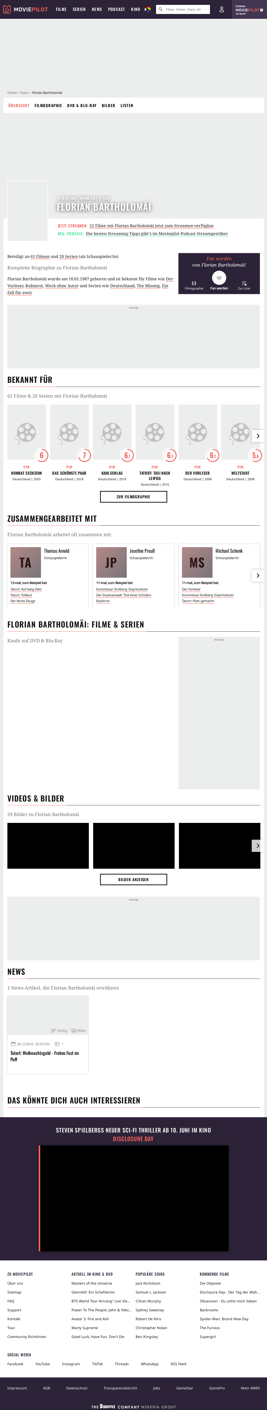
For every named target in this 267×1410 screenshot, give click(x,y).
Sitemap (14, 1292)
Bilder (109, 105)
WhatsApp (150, 1363)
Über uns (15, 1283)
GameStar (184, 1388)
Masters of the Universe (92, 1283)
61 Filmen (40, 256)
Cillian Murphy (148, 1301)
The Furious (210, 1327)
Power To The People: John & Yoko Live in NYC (102, 1309)
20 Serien (68, 256)
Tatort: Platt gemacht (198, 601)
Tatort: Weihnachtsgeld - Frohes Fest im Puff (44, 1056)
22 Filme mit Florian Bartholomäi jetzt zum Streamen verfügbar (152, 225)
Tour (11, 1327)
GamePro (217, 1388)
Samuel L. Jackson (151, 1292)
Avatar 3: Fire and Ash (90, 1318)
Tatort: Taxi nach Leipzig (154, 475)
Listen (127, 105)
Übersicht (19, 105)
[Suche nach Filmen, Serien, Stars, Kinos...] (183, 9)
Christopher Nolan (151, 1327)
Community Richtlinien (26, 1336)
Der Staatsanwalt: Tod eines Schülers (123, 595)
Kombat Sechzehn (26, 473)
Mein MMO (250, 1388)
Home (12, 92)
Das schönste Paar (69, 473)
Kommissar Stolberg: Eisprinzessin (122, 589)
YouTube (42, 1363)
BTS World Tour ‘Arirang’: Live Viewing (102, 1301)
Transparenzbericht (120, 1388)
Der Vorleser (197, 473)
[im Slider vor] (258, 436)
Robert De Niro (148, 1318)
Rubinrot (34, 285)
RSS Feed (178, 1363)
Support (14, 1309)
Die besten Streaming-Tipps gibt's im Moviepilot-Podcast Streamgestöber (157, 233)
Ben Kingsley (147, 1336)
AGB (46, 1388)
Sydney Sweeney (150, 1309)
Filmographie (48, 105)
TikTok (97, 1363)
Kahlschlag (112, 473)
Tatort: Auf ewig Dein (26, 589)
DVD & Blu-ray (82, 105)
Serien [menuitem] (79, 9)
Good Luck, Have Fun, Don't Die (98, 1336)
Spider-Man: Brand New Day (224, 1318)
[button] (194, 285)
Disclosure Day (133, 1138)
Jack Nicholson (148, 1283)
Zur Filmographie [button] (133, 496)
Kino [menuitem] (135, 9)
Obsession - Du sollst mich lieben (228, 1301)
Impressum (17, 1388)
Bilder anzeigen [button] (133, 879)
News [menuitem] (97, 9)
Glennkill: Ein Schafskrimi (93, 1292)
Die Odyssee (210, 1283)
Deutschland (122, 285)
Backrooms (209, 1309)
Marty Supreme (85, 1327)
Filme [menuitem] (61, 9)
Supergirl (208, 1336)
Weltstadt (240, 473)
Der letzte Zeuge (22, 601)
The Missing (148, 285)
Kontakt (13, 1318)
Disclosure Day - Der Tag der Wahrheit (230, 1292)
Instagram (71, 1363)
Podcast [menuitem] (116, 9)
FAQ (10, 1301)
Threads (122, 1363)
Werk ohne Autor (62, 285)
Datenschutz (77, 1388)
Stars (24, 92)
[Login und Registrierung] (221, 9)
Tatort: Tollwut (21, 595)
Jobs (156, 1388)
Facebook (15, 1363)
